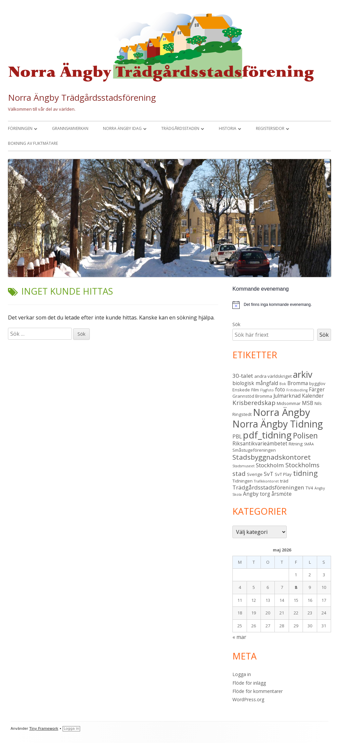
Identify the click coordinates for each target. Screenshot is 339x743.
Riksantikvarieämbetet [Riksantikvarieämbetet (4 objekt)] (259, 443)
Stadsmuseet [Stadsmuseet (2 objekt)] (243, 466)
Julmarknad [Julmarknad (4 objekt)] (287, 395)
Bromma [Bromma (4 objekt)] (297, 383)
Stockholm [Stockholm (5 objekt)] (270, 465)
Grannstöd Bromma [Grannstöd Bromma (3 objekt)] (252, 396)
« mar (239, 637)
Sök (236, 324)
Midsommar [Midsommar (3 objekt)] (289, 403)
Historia (227, 128)
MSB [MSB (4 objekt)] (307, 403)
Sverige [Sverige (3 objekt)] (255, 474)
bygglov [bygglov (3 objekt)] (317, 383)
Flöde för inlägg (249, 683)
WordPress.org (248, 699)
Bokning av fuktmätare (33, 143)
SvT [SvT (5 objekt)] (268, 474)
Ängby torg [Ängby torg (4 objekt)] (256, 493)
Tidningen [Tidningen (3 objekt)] (242, 481)
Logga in (241, 674)
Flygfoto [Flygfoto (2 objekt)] (267, 390)
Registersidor (270, 128)
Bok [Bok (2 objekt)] (282, 383)
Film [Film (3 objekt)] (255, 390)
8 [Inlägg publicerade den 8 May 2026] (296, 587)
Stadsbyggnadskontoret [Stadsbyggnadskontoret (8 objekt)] (271, 457)
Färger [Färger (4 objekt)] (317, 389)
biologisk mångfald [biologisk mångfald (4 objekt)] (255, 383)
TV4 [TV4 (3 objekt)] (309, 488)
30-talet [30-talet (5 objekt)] (242, 375)
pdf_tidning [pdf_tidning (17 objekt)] (267, 435)
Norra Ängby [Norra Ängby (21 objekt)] (281, 412)
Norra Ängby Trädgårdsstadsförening (82, 97)
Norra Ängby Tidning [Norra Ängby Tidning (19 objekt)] (277, 424)
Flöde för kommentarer (257, 691)
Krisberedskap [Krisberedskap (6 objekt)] (253, 402)
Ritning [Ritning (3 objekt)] (296, 444)
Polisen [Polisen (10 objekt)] (305, 435)
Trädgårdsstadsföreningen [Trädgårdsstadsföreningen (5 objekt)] (268, 487)
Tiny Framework (43, 728)
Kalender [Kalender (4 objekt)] (313, 395)
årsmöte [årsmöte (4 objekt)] (281, 493)
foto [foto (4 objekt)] (280, 389)
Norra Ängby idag (122, 128)
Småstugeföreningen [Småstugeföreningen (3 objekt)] (254, 450)
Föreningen (20, 128)
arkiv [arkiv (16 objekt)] (302, 374)
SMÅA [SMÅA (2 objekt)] (309, 444)
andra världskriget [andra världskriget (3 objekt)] (273, 376)
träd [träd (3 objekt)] (284, 481)
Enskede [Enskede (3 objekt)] (241, 390)
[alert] (281, 305)
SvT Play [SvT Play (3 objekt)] (283, 474)
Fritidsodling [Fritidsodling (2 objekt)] (297, 390)
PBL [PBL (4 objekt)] (237, 436)
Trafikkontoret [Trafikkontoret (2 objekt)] (266, 481)
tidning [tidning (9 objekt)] (305, 473)
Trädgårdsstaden (180, 128)
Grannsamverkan (70, 128)
